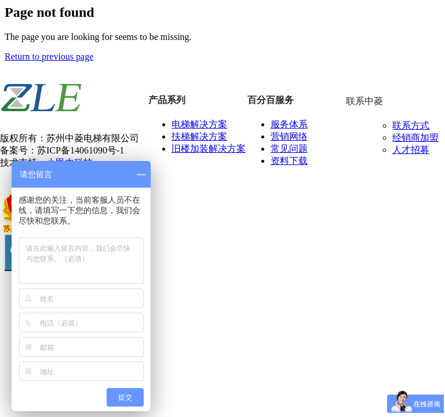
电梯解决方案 (199, 124)
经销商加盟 (415, 137)
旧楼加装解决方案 (209, 148)
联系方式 (410, 125)
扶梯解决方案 (199, 136)
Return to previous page (49, 56)
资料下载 (289, 161)
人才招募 (410, 150)
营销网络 (289, 136)
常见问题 (289, 148)
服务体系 (289, 124)
